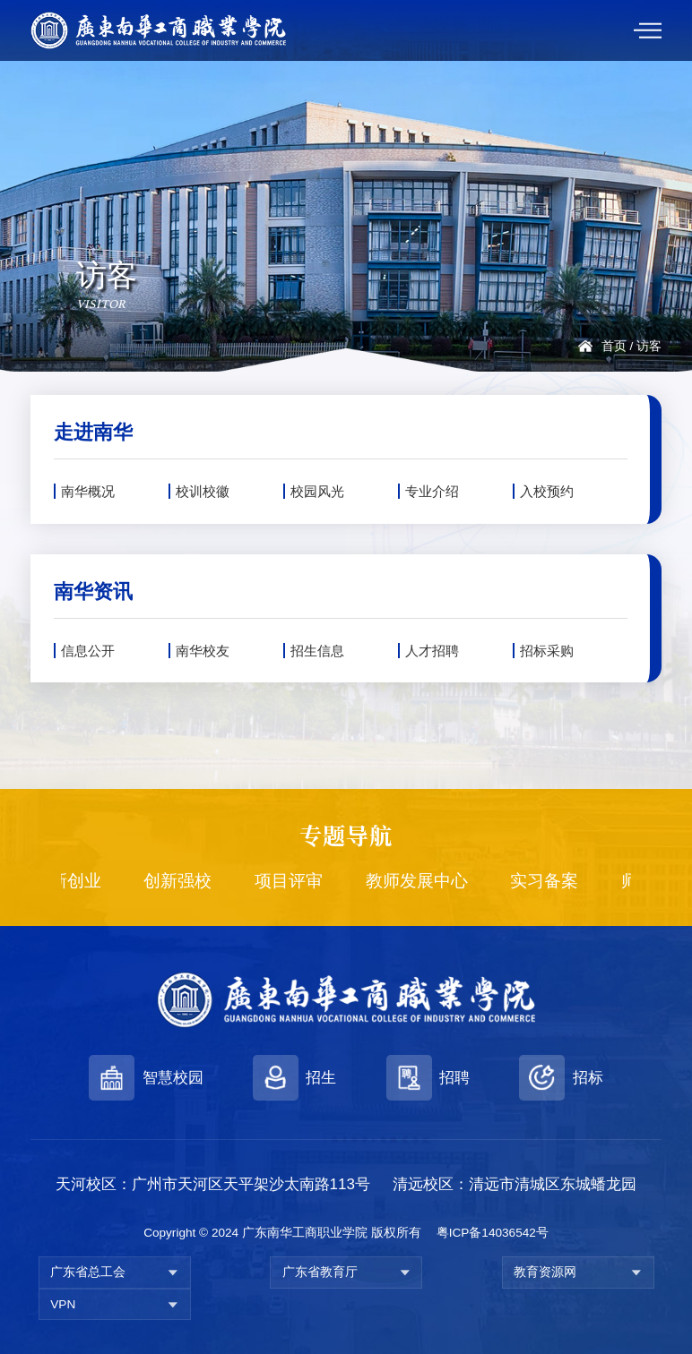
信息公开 (88, 650)
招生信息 (317, 650)
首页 (614, 346)
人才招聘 (432, 650)
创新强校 (185, 880)
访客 (649, 346)
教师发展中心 (424, 880)
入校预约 (547, 491)
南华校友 (202, 650)
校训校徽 (202, 491)
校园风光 (317, 491)
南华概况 (88, 491)
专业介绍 (432, 491)
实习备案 (552, 880)
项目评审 (296, 880)
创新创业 (74, 880)
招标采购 (547, 650)
